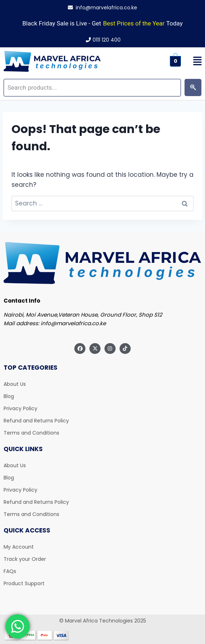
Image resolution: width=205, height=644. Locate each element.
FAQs (10, 571)
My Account (19, 546)
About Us (15, 384)
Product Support (24, 583)
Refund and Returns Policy (36, 420)
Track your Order (25, 559)
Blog (9, 396)
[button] (195, 61)
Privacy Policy (20, 408)
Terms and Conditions (31, 432)
